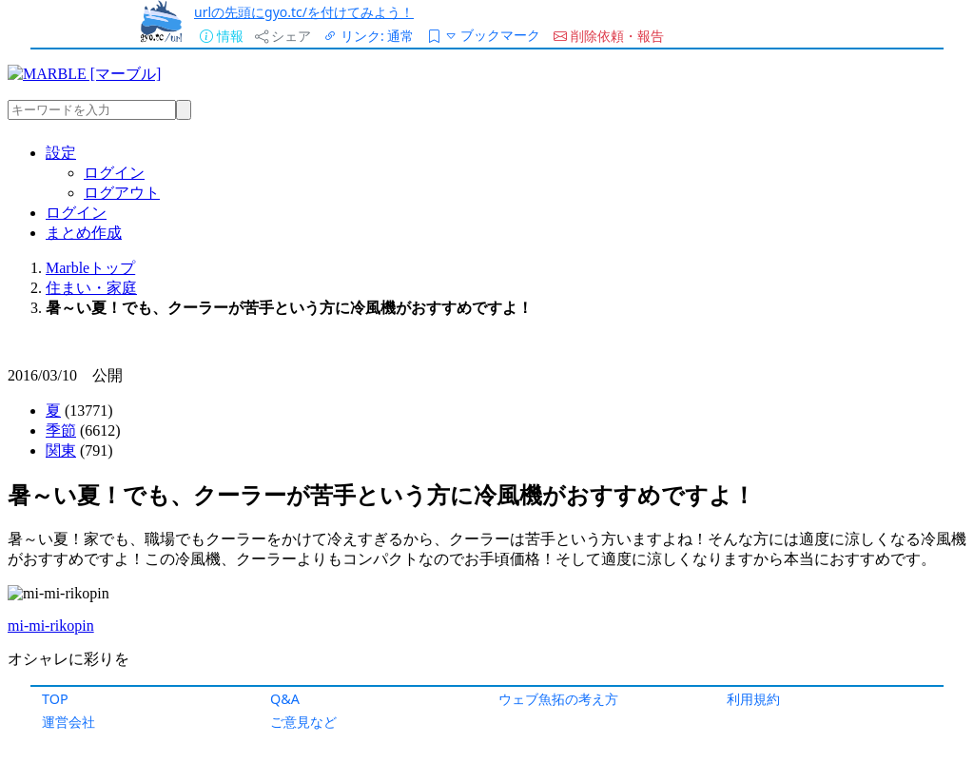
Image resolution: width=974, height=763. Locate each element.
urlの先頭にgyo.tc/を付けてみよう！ (304, 12)
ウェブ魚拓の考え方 (558, 699)
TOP (55, 699)
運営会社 (68, 722)
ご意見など (303, 722)
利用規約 (753, 699)
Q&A (285, 699)
